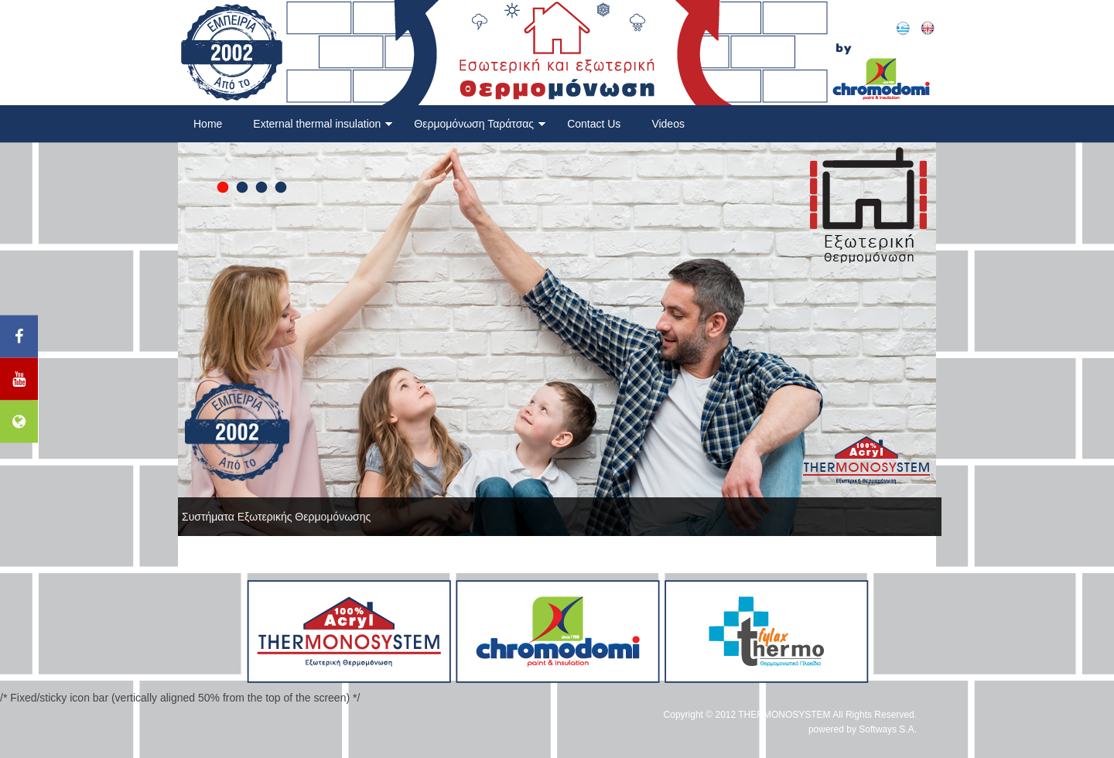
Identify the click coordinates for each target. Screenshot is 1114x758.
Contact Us (593, 124)
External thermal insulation (323, 124)
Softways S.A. (888, 729)
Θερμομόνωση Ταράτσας (480, 124)
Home (207, 124)
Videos (668, 124)
